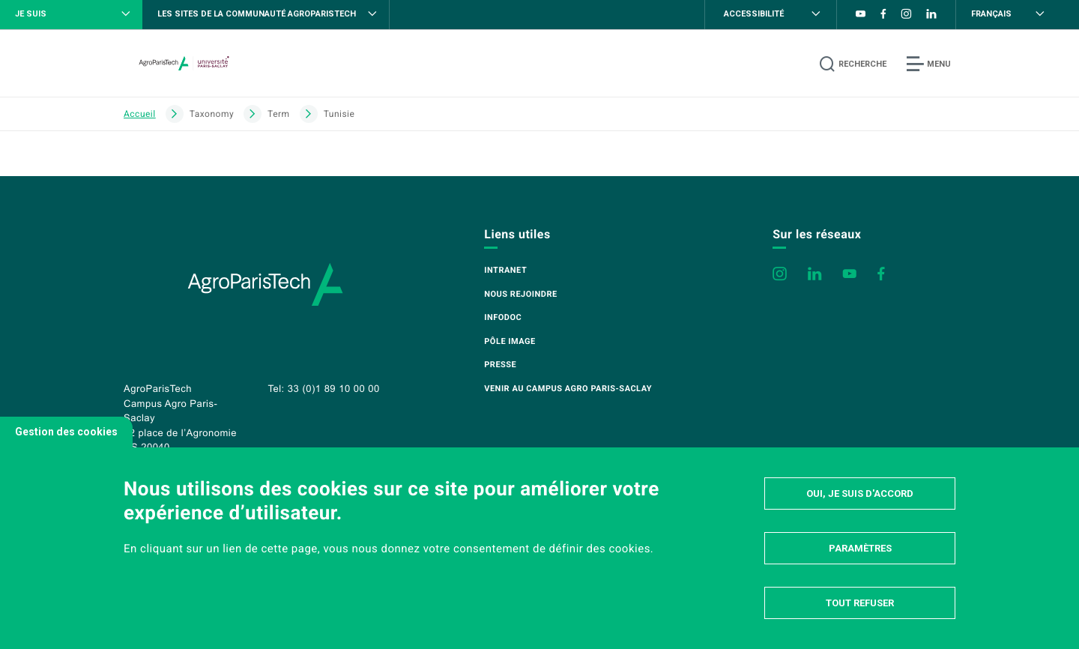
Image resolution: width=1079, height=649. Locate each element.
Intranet (505, 270)
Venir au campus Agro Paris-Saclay (568, 388)
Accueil (140, 114)
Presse (500, 364)
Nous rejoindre (520, 294)
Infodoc (503, 317)
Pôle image (509, 341)
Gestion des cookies (66, 432)
